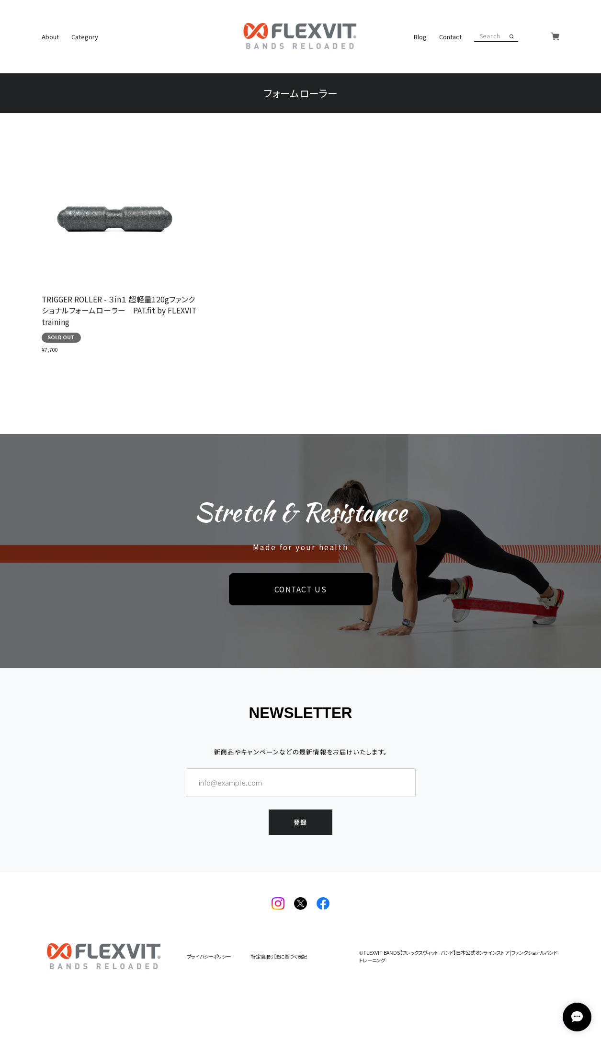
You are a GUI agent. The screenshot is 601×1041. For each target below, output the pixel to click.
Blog (420, 37)
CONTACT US (300, 589)
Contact (450, 37)
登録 (300, 822)
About (50, 37)
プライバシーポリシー (209, 956)
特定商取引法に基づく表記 (279, 956)
